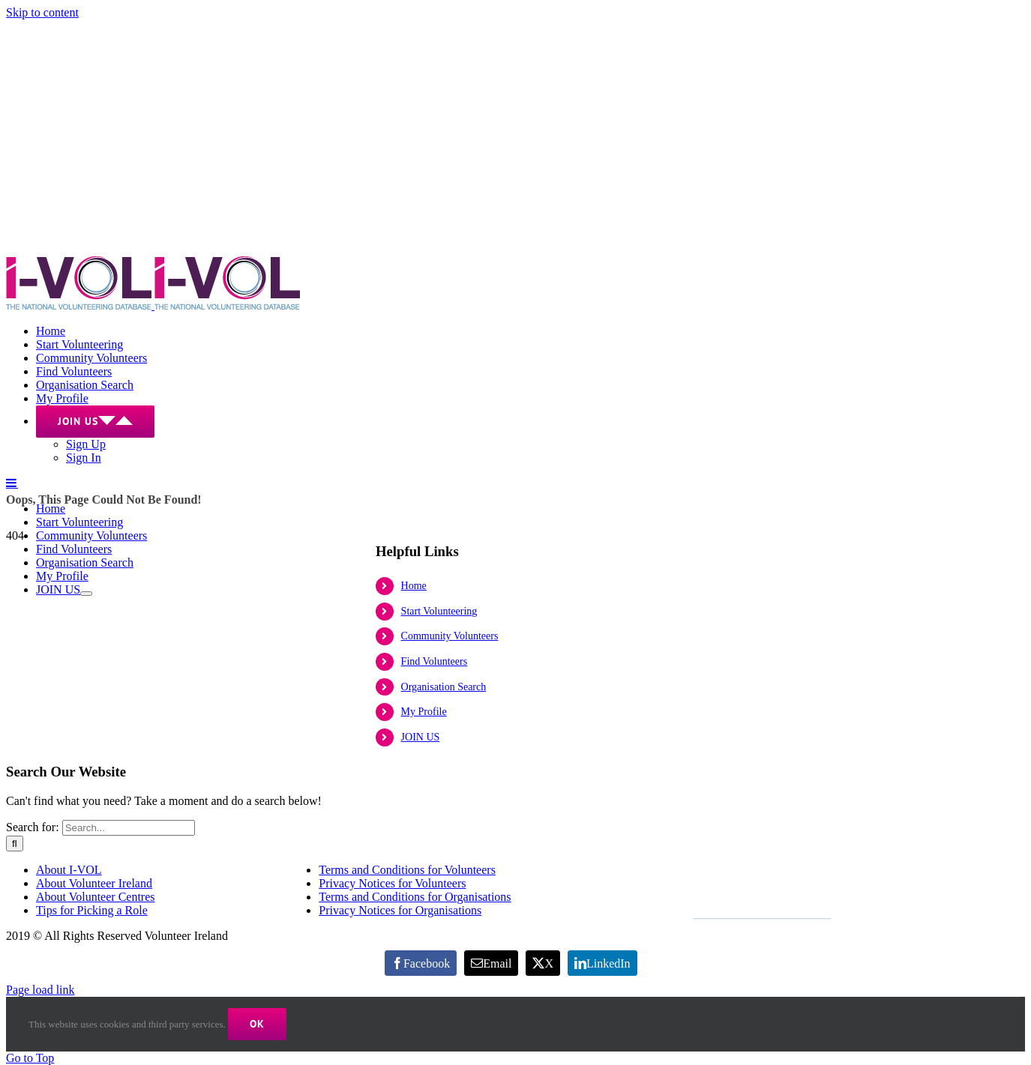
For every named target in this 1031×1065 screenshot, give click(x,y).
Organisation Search (444, 687)
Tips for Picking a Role (92, 910)
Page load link (40, 989)
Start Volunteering (439, 611)
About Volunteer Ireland (94, 883)
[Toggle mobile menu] (12, 483)
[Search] (14, 843)
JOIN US (420, 737)
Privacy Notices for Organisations (400, 910)
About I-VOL (69, 869)
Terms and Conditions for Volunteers (407, 869)
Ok (257, 1024)
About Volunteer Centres (95, 896)
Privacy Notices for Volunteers (392, 883)
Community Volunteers (450, 636)
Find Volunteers (434, 661)
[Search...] (128, 828)
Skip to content (42, 12)
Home (414, 585)
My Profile (424, 711)
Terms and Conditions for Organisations (415, 896)
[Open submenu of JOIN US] (86, 593)
